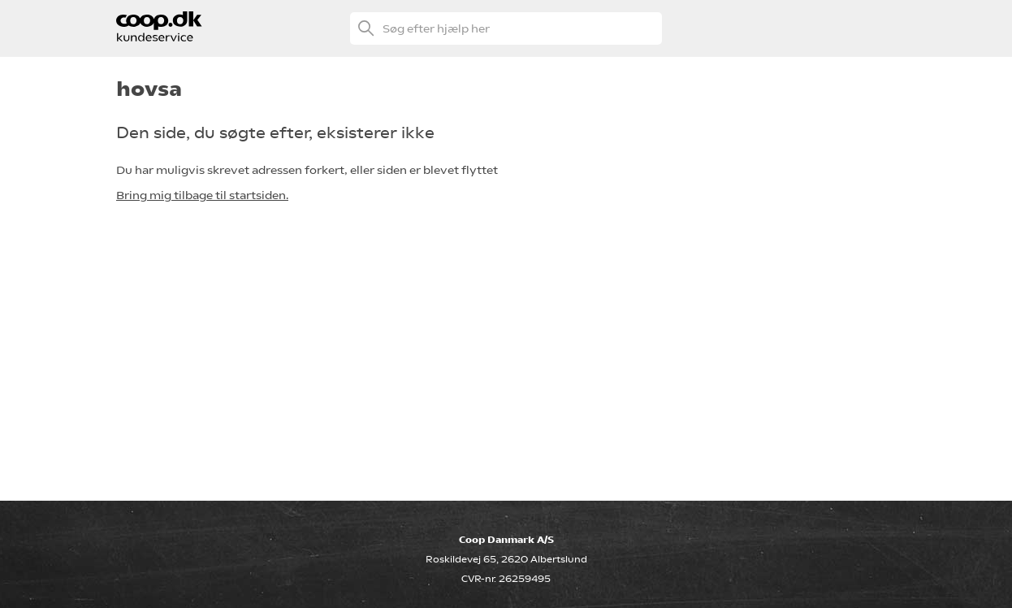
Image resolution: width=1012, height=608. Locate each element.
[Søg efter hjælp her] (506, 28)
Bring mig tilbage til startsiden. (202, 195)
